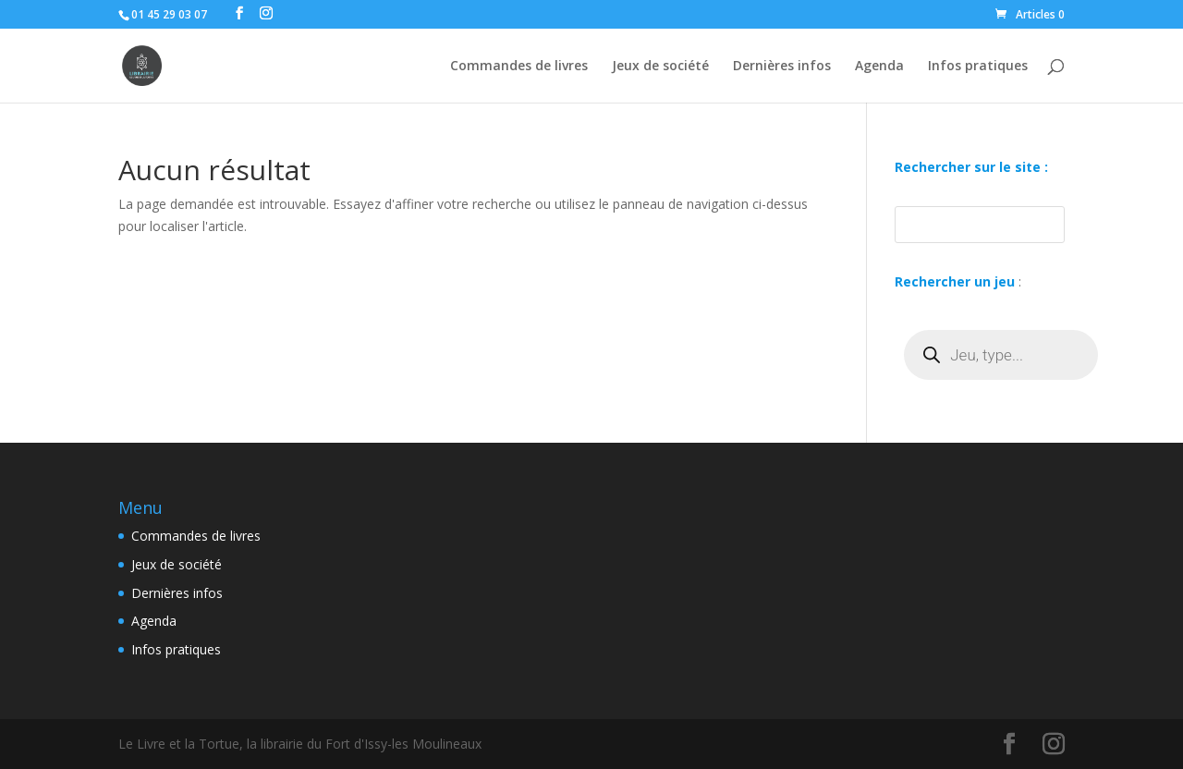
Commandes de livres (519, 66)
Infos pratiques (978, 66)
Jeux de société (660, 66)
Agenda (879, 66)
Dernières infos (782, 66)
